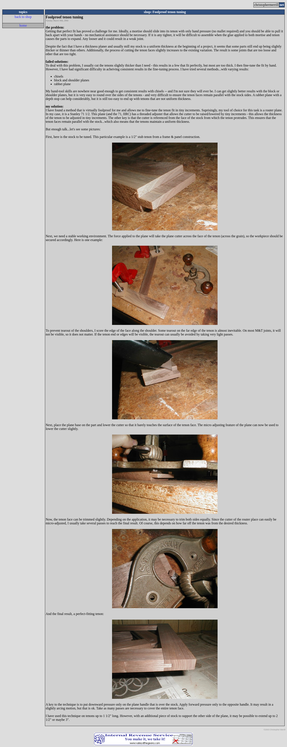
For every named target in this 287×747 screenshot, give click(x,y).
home (23, 25)
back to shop (23, 17)
